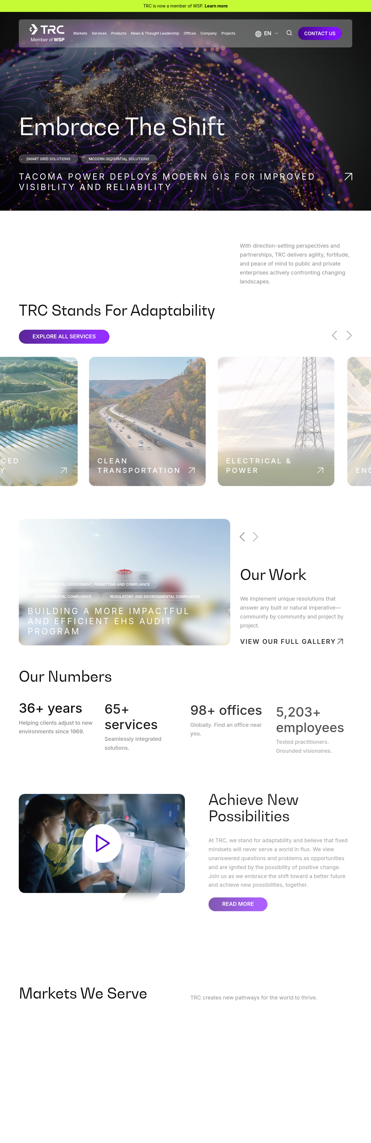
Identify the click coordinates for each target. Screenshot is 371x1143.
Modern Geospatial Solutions (119, 159)
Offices (190, 33)
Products (118, 33)
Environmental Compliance (63, 606)
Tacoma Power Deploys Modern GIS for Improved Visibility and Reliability (167, 182)
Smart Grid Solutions (48, 159)
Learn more (216, 5)
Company (208, 33)
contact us (320, 33)
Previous (344, 335)
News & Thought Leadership (155, 33)
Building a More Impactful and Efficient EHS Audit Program (109, 630)
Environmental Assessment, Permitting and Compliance (92, 594)
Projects (228, 33)
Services (99, 33)
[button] (263, 33)
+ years (49, 715)
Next (359, 335)
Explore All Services (64, 346)
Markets (80, 33)
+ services (131, 726)
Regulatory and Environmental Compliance (155, 606)
